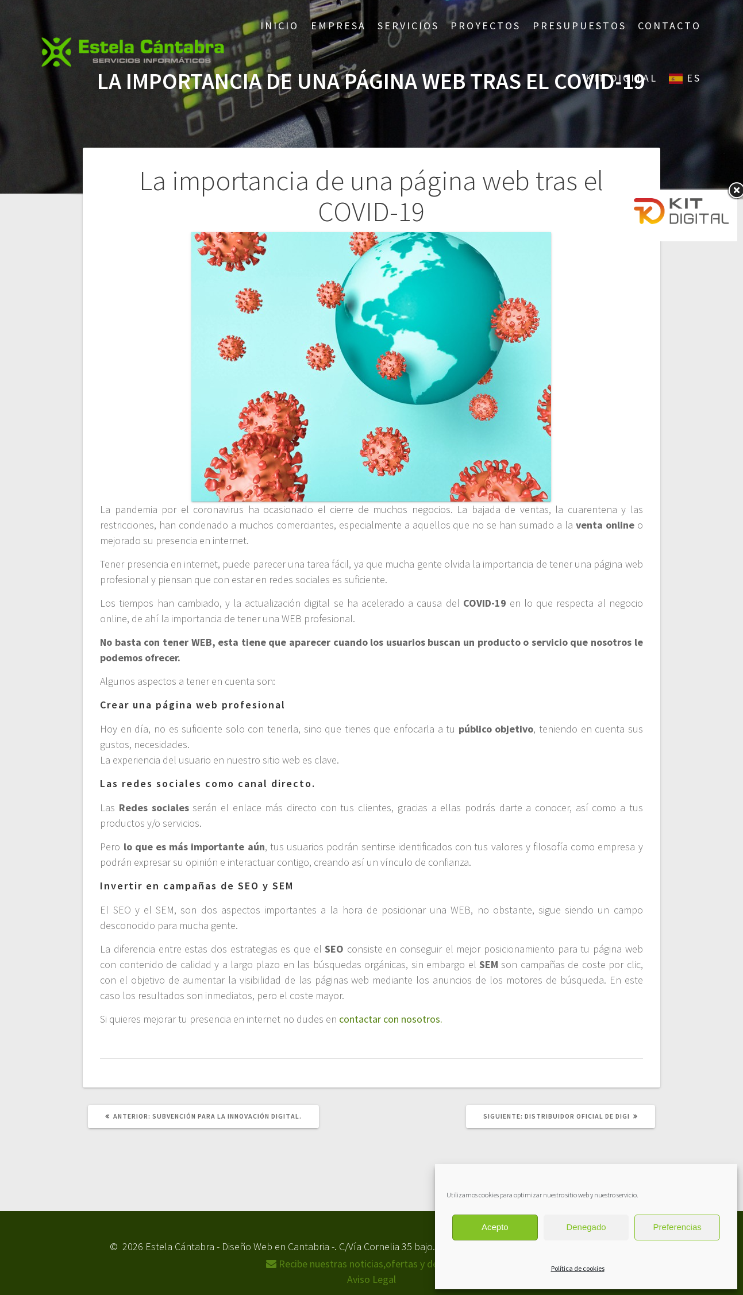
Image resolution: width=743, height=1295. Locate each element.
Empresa (338, 25)
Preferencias (677, 1227)
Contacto (669, 25)
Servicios (408, 25)
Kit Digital (621, 77)
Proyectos (486, 25)
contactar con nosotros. (390, 1019)
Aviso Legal (371, 1279)
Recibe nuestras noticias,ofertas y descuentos (371, 1263)
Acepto (495, 1227)
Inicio (279, 25)
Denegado (586, 1227)
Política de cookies (578, 1268)
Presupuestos (579, 25)
